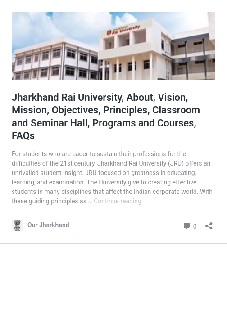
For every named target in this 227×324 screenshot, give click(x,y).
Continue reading (117, 201)
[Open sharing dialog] (209, 223)
